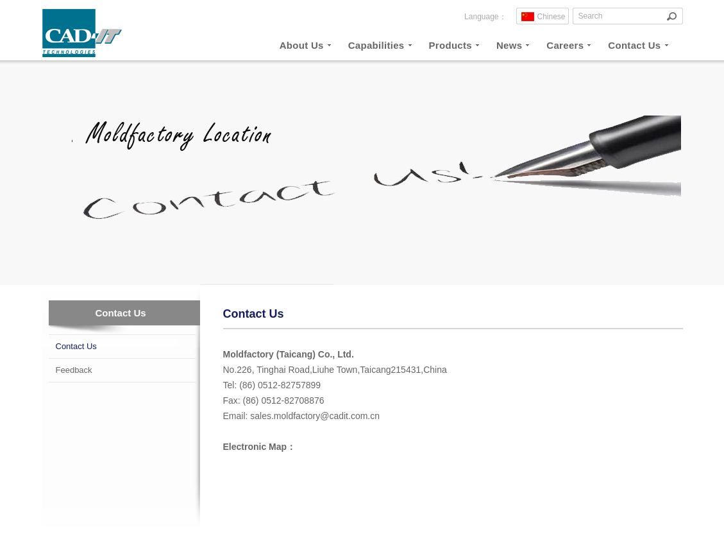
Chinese (551, 16)
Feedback (74, 370)
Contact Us (76, 346)
